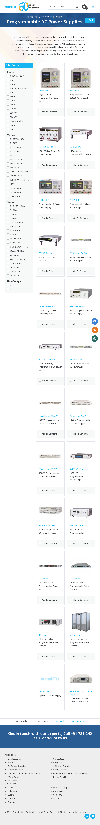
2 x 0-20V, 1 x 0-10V (19, 172)
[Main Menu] (93, 6)
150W (12, 93)
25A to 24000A (17, 251)
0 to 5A (13, 214)
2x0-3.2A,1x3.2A (17, 259)
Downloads (58, 791)
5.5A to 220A (16, 271)
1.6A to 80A (15, 235)
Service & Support (61, 787)
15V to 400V (15, 147)
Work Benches (15, 777)
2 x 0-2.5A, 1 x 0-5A (19, 247)
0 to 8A (13, 218)
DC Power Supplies (51, 17)
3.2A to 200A (16, 263)
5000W (13, 117)
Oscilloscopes (14, 758)
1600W (13, 97)
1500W (13, 84)
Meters (11, 762)
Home (11, 787)
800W (12, 129)
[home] (10, 6)
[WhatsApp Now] (95, 338)
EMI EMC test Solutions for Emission (25, 773)
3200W (13, 109)
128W (12, 80)
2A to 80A (14, 255)
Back (90, 20)
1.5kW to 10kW (17, 76)
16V (12, 155)
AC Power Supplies (62, 766)
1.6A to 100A (16, 231)
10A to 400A (15, 239)
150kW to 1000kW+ (19, 88)
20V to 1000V (16, 176)
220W (12, 101)
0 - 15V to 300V (17, 139)
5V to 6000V (15, 192)
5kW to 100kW (16, 121)
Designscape (81, 812)
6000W (13, 125)
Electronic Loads (15, 769)
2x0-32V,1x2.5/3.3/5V (20, 180)
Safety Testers (60, 769)
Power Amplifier (60, 777)
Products (33, 17)
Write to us (57, 738)
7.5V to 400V (16, 196)
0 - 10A (13, 210)
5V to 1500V (15, 188)
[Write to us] (95, 321)
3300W (13, 113)
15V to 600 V (16, 151)
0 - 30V (13, 143)
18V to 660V (15, 168)
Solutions (12, 791)
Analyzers (58, 762)
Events (11, 794)
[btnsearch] (77, 6)
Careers (11, 798)
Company (57, 794)
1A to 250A (15, 243)
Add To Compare (49, 112)
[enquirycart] (84, 6)
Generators (58, 758)
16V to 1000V (16, 160)
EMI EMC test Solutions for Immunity (70, 773)
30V (12, 184)
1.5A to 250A (16, 227)
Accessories (13, 780)
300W (12, 105)
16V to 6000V (16, 164)
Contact (56, 798)
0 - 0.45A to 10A (17, 206)
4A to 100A (15, 267)
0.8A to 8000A (16, 222)
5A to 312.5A (16, 276)
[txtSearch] (61, 6)
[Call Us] (95, 330)
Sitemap (12, 802)
